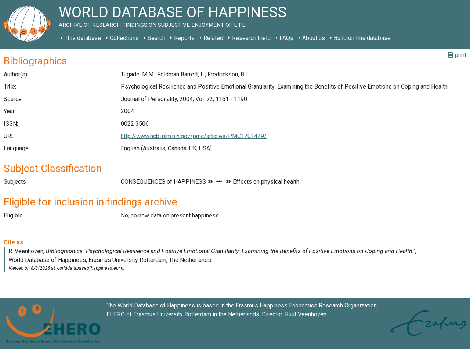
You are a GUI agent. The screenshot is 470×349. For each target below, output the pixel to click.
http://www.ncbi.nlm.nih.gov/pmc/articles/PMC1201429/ (194, 136)
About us (313, 38)
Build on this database (362, 38)
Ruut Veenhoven (305, 314)
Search (156, 38)
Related (213, 38)
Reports (184, 38)
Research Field (251, 38)
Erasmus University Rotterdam (172, 314)
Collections (124, 38)
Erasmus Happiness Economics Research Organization (306, 305)
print (457, 54)
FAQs (286, 38)
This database (83, 38)
